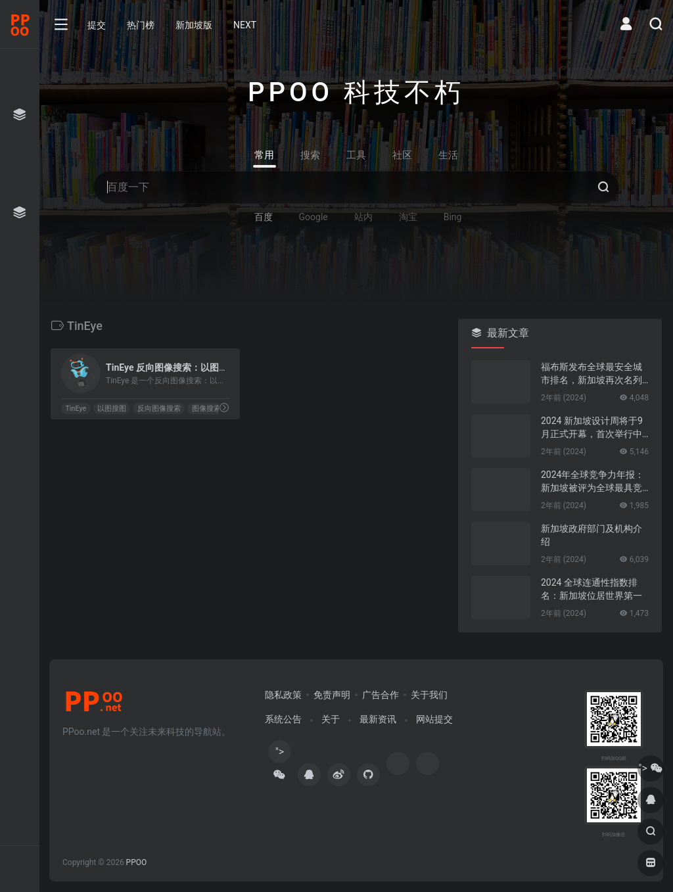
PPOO (136, 862)
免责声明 (331, 695)
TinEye (75, 408)
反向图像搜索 (159, 408)
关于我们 (429, 695)
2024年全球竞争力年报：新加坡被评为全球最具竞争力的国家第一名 (592, 481)
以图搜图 (111, 408)
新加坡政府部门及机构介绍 (591, 535)
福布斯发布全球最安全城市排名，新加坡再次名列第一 (591, 374)
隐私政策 (283, 695)
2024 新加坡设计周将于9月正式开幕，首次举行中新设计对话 (592, 427)
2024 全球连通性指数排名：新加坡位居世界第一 (591, 589)
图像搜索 (206, 408)
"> (279, 754)
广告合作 (380, 695)
